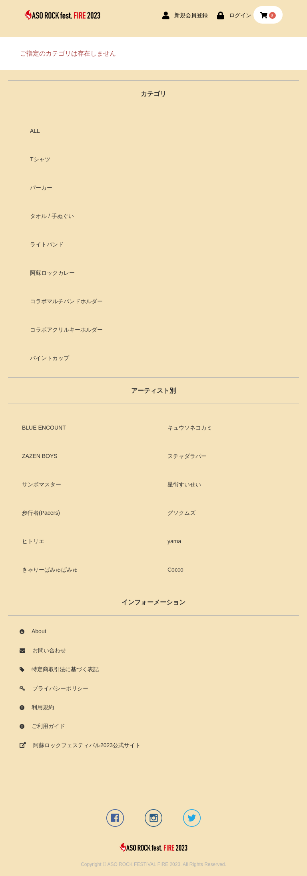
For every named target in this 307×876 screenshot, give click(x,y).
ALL (35, 131)
